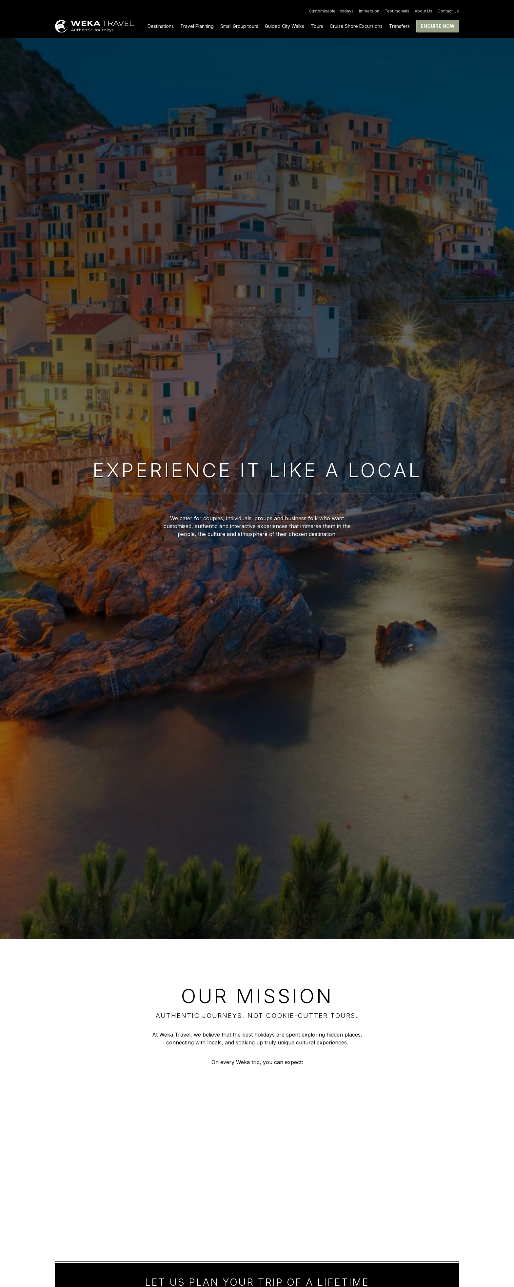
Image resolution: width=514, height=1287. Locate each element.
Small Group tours (239, 26)
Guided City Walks (284, 26)
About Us (423, 11)
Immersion (369, 11)
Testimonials (397, 11)
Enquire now (438, 26)
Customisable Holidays (331, 11)
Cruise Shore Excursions (356, 26)
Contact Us (448, 11)
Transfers (399, 26)
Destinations (161, 26)
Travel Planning (197, 26)
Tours (317, 26)
